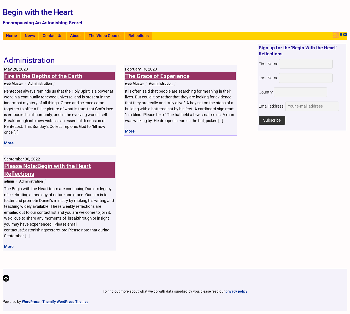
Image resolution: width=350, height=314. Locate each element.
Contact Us (52, 35)
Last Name (268, 78)
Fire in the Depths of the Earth (43, 76)
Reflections (138, 35)
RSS (340, 34)
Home (11, 35)
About (75, 35)
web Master (13, 83)
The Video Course (105, 35)
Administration (40, 83)
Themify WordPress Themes (65, 301)
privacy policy (236, 291)
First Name (268, 64)
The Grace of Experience (157, 76)
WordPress (31, 301)
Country (266, 92)
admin (9, 181)
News (30, 35)
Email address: (299, 106)
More (9, 143)
